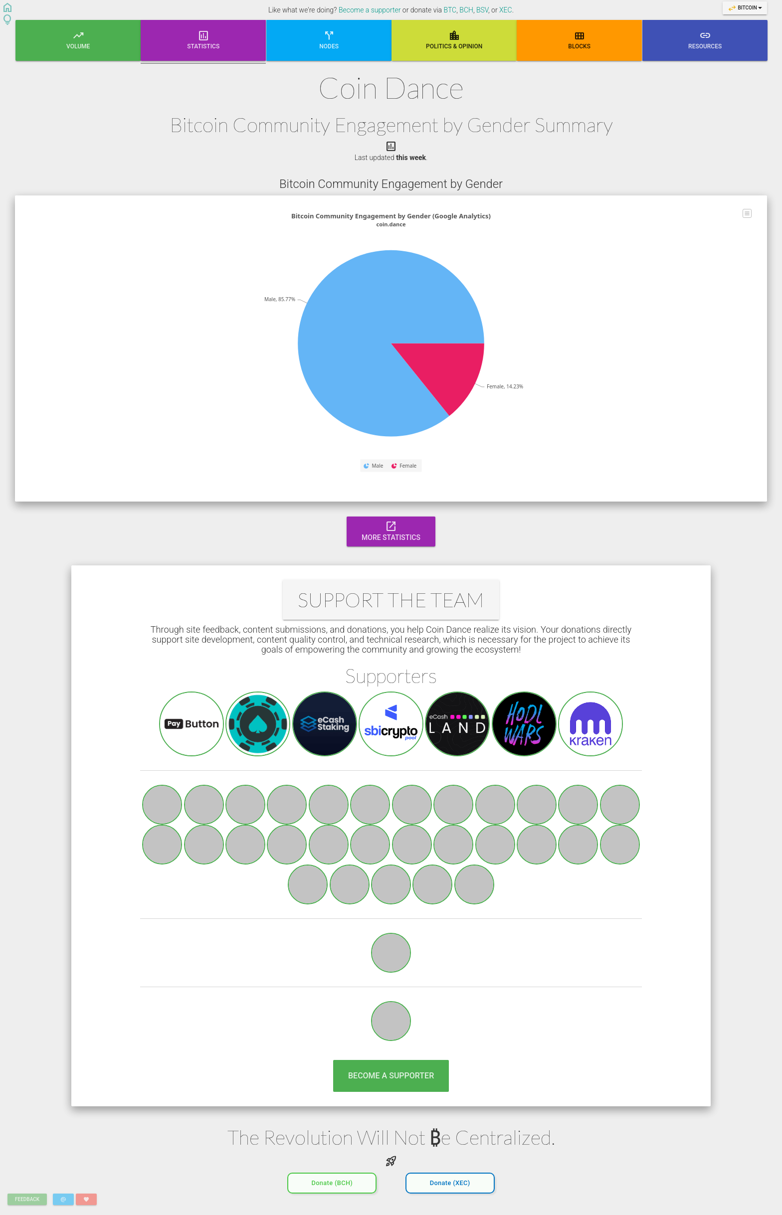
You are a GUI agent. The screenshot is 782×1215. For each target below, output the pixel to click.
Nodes (329, 39)
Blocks (580, 39)
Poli (454, 39)
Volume (78, 39)
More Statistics (391, 530)
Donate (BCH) (332, 1180)
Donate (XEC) (450, 1180)
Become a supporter (370, 10)
